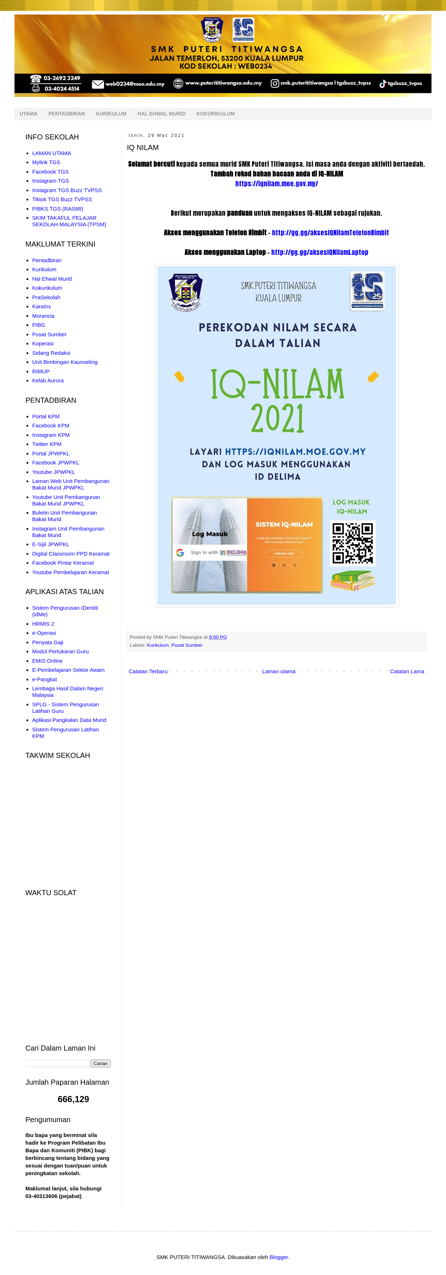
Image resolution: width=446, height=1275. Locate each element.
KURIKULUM (111, 114)
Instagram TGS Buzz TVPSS (67, 190)
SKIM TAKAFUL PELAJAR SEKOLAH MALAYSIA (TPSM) (69, 221)
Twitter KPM (47, 444)
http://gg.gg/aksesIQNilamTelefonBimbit (330, 232)
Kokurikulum (47, 288)
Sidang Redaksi (51, 353)
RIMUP (41, 371)
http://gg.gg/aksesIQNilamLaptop (319, 252)
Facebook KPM (51, 425)
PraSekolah (46, 297)
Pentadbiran (47, 260)
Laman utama (279, 671)
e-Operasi (44, 633)
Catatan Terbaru (148, 671)
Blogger (278, 1257)
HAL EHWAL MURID (161, 114)
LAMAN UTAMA (51, 153)
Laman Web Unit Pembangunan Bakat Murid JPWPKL (71, 484)
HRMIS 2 (43, 624)
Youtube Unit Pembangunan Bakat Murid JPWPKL (66, 500)
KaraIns (41, 306)
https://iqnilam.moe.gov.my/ (276, 183)
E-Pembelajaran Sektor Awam (68, 670)
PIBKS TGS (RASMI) (57, 209)
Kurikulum (158, 645)
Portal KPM (46, 416)
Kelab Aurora (48, 380)
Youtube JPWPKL (53, 472)
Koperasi (43, 343)
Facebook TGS (50, 171)
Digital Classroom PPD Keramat (71, 554)
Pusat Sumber (187, 645)
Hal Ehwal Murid (52, 279)
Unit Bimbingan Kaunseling (65, 362)
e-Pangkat (44, 679)
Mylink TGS (46, 162)
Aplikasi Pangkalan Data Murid (69, 720)
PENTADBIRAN (67, 114)
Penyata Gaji (47, 642)
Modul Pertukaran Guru (60, 651)
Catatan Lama (407, 671)
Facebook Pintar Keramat (63, 563)
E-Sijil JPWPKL (51, 544)
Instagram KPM (51, 435)
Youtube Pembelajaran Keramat (70, 572)
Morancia (43, 316)
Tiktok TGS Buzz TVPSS (62, 199)
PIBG (38, 325)
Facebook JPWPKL (55, 462)
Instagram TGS (50, 181)
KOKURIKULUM (216, 114)
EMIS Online (47, 661)
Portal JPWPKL (51, 453)
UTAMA (29, 114)
